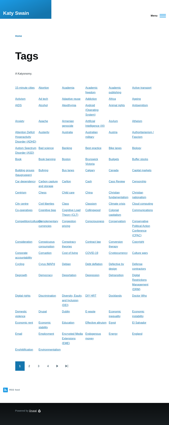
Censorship (139, 181)
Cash (88, 181)
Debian (66, 264)
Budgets (114, 159)
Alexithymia (69, 105)
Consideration (23, 241)
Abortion (44, 87)
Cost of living (70, 252)
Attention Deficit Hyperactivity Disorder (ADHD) (25, 137)
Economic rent (24, 322)
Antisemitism (140, 105)
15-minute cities (25, 87)
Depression (92, 275)
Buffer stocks (140, 159)
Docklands (115, 295)
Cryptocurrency (118, 252)
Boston (66, 159)
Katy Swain (16, 13)
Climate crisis (117, 203)
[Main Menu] (157, 16)
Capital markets (141, 170)
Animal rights (117, 105)
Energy (113, 333)
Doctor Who (139, 295)
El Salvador (139, 322)
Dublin (66, 311)
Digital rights (23, 295)
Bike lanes (115, 148)
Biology (136, 148)
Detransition (116, 275)
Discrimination (47, 295)
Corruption (45, 252)
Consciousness (94, 221)
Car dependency (25, 181)
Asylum (113, 121)
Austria (113, 132)
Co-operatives (24, 210)
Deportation (69, 275)
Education (68, 322)
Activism (20, 98)
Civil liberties (46, 203)
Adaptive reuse (71, 98)
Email (18, 333)
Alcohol (43, 105)
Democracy (46, 275)
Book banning (47, 159)
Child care (68, 192)
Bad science (46, 148)
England (137, 333)
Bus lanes (68, 170)
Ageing (136, 98)
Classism (91, 203)
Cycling (19, 264)
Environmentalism (50, 349)
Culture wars (140, 252)
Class (65, 203)
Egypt (112, 322)
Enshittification (24, 349)
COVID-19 (91, 252)
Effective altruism (96, 322)
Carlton (66, 181)
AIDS (18, 105)
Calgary (90, 170)
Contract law (93, 241)
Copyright (138, 241)
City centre (21, 203)
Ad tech (43, 98)
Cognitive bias (47, 210)
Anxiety (19, 121)
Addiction (91, 98)
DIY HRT (90, 295)
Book (18, 159)
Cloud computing (142, 203)
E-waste (90, 311)
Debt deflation (94, 264)
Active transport (141, 87)
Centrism (20, 192)
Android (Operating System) (92, 110)
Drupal (43, 311)
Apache (43, 121)
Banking (67, 148)
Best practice (93, 148)
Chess (42, 192)
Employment (46, 333)
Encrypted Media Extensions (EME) (72, 338)
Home (18, 36)
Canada (114, 170)
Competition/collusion (28, 221)
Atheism (137, 121)
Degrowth (21, 275)
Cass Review (117, 181)
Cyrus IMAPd (47, 264)
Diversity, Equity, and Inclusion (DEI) (72, 300)
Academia (68, 87)
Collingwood (92, 210)
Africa (112, 98)
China (89, 192)
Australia (67, 132)
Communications (142, 210)
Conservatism (117, 221)
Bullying (43, 170)
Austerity (44, 132)
